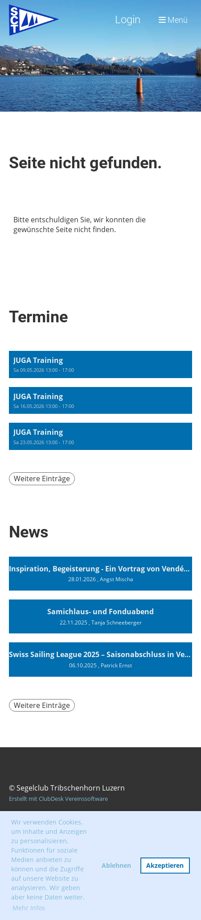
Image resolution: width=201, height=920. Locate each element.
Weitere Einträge (42, 478)
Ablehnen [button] (116, 865)
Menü (173, 20)
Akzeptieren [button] (165, 865)
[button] (100, 364)
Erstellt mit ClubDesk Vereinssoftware (58, 799)
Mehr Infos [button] (28, 907)
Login (127, 19)
